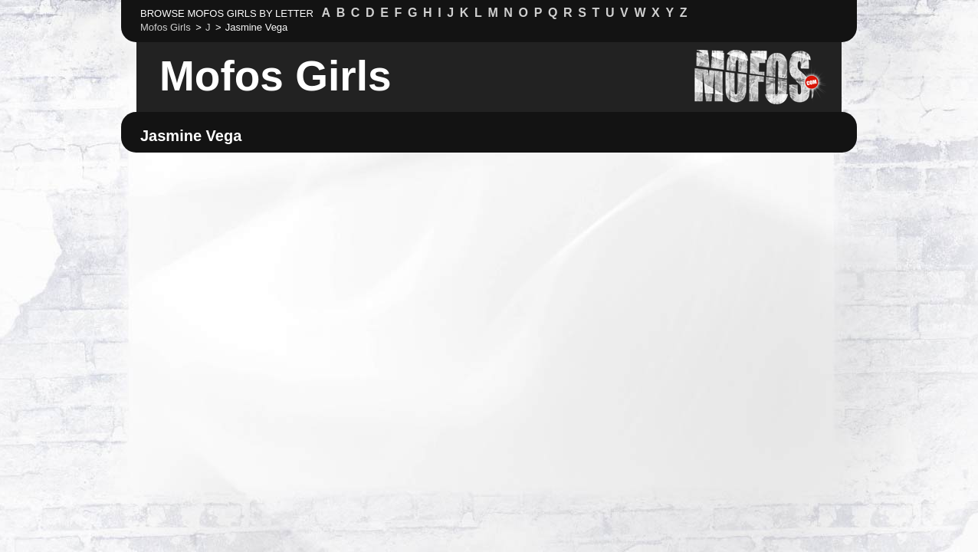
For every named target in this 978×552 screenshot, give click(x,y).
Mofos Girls (275, 76)
